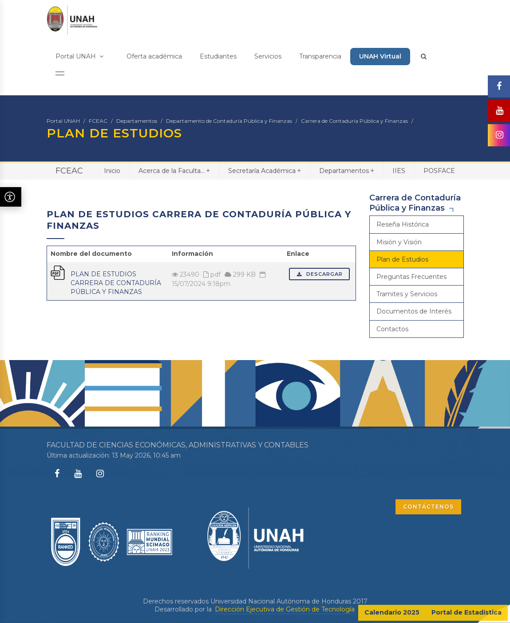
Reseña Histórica (402, 224)
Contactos (392, 329)
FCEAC (98, 121)
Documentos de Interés (413, 311)
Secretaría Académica (264, 170)
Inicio (112, 171)
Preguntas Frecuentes (411, 277)
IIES (398, 171)
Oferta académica (154, 56)
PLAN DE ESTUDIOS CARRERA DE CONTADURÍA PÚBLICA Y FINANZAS (116, 283)
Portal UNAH (79, 56)
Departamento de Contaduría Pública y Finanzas (229, 121)
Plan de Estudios (402, 259)
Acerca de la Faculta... (174, 170)
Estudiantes (218, 56)
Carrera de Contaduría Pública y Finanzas (354, 121)
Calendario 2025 (391, 612)
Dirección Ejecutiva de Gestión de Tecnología (285, 609)
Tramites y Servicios (406, 294)
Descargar (319, 274)
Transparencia (320, 56)
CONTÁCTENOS (428, 506)
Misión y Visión (399, 242)
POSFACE (439, 171)
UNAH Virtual (380, 56)
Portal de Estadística (466, 612)
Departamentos (136, 121)
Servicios (267, 56)
